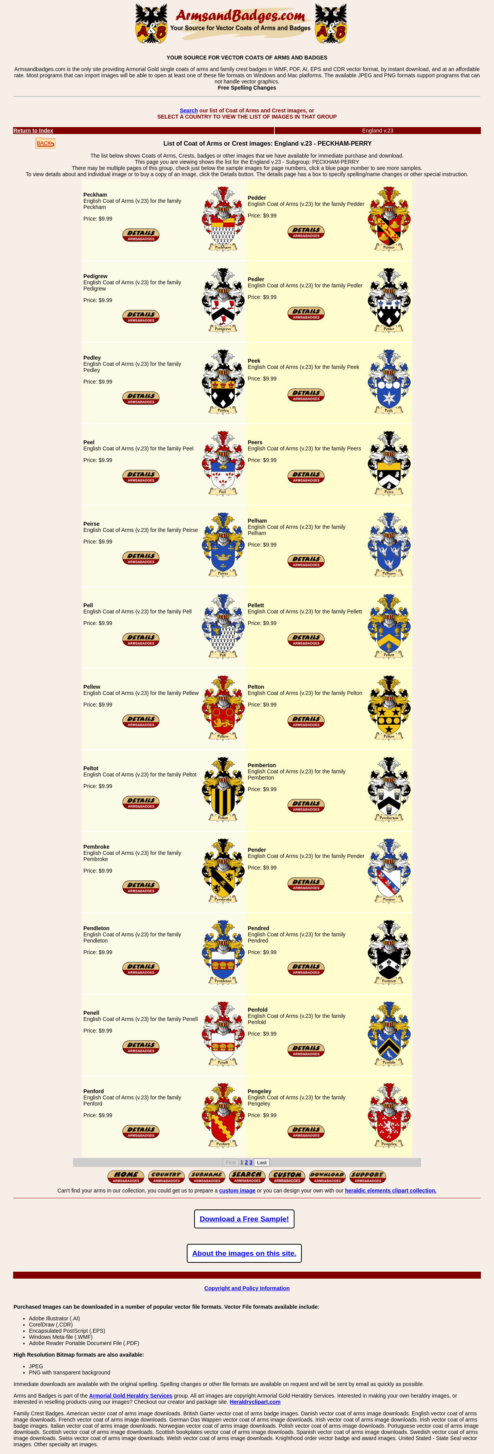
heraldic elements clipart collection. (390, 1190)
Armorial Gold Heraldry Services (131, 1396)
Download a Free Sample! (244, 1219)
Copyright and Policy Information (247, 1288)
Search (189, 110)
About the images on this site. (244, 1253)
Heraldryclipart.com (255, 1402)
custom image (237, 1190)
